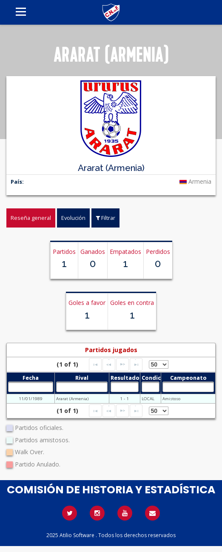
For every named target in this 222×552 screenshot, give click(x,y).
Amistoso (171, 398)
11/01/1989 (31, 398)
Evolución (73, 218)
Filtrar (105, 218)
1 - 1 (124, 398)
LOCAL (148, 398)
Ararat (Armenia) (72, 398)
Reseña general (31, 218)
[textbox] (30, 386)
